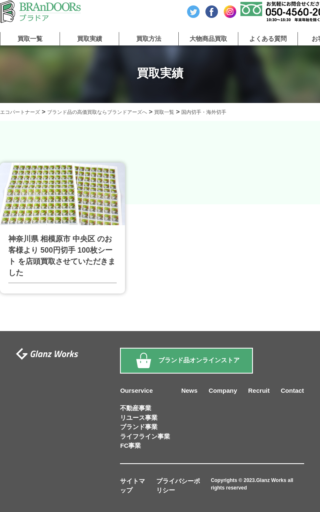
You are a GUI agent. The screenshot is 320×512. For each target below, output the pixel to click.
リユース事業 (139, 417)
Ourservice (136, 390)
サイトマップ (132, 485)
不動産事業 (135, 408)
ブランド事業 (139, 426)
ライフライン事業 (145, 436)
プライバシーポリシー (178, 485)
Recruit (259, 390)
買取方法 (148, 38)
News (189, 390)
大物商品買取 (208, 38)
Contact (292, 390)
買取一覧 (30, 38)
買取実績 (89, 38)
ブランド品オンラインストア (186, 361)
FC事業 (130, 445)
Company (223, 390)
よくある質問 (268, 38)
